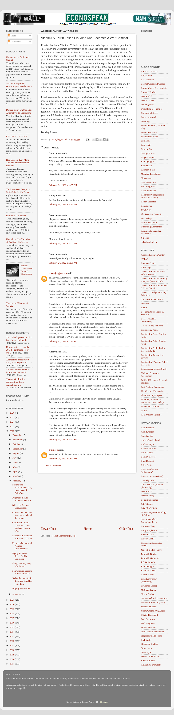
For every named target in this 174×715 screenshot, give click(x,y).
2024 (12, 422)
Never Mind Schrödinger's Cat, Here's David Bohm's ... (22, 488)
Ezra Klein (146, 145)
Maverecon (146, 178)
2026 (12, 412)
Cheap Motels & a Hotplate (154, 88)
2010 (12, 650)
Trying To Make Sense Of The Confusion (19, 556)
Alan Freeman (147, 427)
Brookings (146, 267)
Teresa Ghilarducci (150, 656)
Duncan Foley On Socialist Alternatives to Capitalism (18, 111)
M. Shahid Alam (148, 590)
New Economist (148, 182)
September (18, 448)
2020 (12, 604)
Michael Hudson (149, 606)
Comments (14, 41)
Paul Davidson (148, 619)
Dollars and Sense (149, 113)
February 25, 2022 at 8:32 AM (63, 439)
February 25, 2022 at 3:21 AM (63, 341)
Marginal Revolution (151, 174)
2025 (12, 417)
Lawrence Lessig (149, 585)
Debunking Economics (151, 108)
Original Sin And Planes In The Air (21, 499)
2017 (12, 618)
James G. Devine (149, 554)
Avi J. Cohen (147, 452)
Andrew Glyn (147, 444)
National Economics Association (150, 374)
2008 (12, 659)
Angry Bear (146, 75)
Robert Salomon (148, 201)
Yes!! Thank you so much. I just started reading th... (19, 338)
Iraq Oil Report (148, 157)
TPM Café (146, 210)
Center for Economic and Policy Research (153, 273)
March (16, 476)
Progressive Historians (151, 635)
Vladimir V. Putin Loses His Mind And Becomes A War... (21, 526)
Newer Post (48, 528)
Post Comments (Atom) (65, 535)
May (15, 467)
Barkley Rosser (148, 456)
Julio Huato (146, 165)
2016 (12, 622)
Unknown (54, 449)
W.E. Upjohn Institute (151, 414)
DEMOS (145, 303)
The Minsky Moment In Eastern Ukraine (22, 537)
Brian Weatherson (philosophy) (149, 470)
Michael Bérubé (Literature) (154, 598)
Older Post (126, 528)
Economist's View (149, 136)
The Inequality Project (151, 395)
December (18, 435)
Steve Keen (146, 648)
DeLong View (147, 104)
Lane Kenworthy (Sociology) (149, 580)
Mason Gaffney (148, 594)
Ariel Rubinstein (149, 448)
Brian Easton (147, 465)
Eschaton (145, 140)
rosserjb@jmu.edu (58, 273)
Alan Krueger (147, 431)
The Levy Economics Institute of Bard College (152, 401)
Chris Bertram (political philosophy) (152, 486)
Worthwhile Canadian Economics (151, 232)
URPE (144, 410)
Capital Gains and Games (153, 83)
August (16, 453)
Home (88, 528)
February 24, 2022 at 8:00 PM (63, 243)
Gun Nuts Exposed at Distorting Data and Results (19, 85)
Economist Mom (149, 132)
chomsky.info (147, 480)
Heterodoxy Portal (149, 330)
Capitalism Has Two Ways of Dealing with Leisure (18, 240)
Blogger (104, 702)
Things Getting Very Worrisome (21, 564)
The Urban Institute (150, 406)
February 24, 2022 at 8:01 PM (63, 262)
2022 (12, 431)
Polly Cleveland (148, 627)
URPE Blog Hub (149, 222)
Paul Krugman (148, 186)
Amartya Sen (147, 436)
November (18, 439)
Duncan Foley (147, 495)
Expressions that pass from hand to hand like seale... (22, 515)
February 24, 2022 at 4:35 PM (63, 185)
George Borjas (148, 153)
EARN (144, 307)
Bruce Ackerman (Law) (152, 476)
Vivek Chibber (148, 660)
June (15, 462)
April (15, 471)
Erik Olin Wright (149, 508)
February (17, 480)
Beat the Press (147, 79)
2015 (12, 627)
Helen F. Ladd (147, 534)
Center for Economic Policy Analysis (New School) (154, 279)
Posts (12, 35)
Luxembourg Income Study (154, 369)
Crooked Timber (148, 92)
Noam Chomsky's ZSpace (153, 610)
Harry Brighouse (149, 530)
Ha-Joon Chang (148, 526)
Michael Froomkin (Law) (153, 602)
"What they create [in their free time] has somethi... (22, 581)
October (17, 444)
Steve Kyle (146, 652)
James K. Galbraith (150, 558)
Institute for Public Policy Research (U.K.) (153, 349)
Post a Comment (53, 465)
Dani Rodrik (147, 96)
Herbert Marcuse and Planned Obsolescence (26, 271)
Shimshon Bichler (149, 644)
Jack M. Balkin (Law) (151, 549)
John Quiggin (147, 161)
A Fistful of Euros (149, 71)
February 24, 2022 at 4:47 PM (63, 204)
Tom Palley (146, 218)
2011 (12, 645)
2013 (12, 636)
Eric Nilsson (147, 504)
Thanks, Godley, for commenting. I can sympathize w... (15, 382)
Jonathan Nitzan (148, 570)
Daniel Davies (147, 100)
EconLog (145, 121)
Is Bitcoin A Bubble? (16, 215)
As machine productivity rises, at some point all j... (18, 361)
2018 (12, 613)
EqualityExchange (149, 499)
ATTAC (144, 259)
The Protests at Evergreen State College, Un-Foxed (18, 190)
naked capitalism (149, 242)
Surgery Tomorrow (21, 588)
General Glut (147, 149)
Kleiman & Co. (148, 169)
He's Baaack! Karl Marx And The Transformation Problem (17, 163)
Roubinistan (146, 206)
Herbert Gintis (148, 538)
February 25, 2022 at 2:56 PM (63, 458)
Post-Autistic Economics (152, 387)
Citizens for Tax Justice (152, 299)
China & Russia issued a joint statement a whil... (17, 370)
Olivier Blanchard (149, 615)
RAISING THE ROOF (17, 136)
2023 (12, 426)
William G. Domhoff (151, 664)
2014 (12, 631)
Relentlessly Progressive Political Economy (152, 196)
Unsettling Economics (151, 226)
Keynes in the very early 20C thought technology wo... (17, 350)
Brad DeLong (147, 461)
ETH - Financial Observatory (148, 320)
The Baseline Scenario (151, 214)
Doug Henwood (148, 117)
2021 (12, 599)
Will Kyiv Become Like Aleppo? (21, 506)
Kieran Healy (147, 574)
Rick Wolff (146, 640)
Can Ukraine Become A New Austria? (22, 572)
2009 (12, 654)
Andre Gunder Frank (150, 440)
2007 (12, 663)
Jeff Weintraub (148, 562)
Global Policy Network (152, 325)
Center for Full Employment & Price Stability (154, 286)
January (16, 594)
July (15, 457)
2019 (12, 609)
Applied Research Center (153, 254)
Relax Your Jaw (148, 190)
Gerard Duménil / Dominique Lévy (149, 520)
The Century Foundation (152, 391)
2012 (12, 641)
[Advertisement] (87, 500)
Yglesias (145, 237)
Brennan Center (148, 263)
